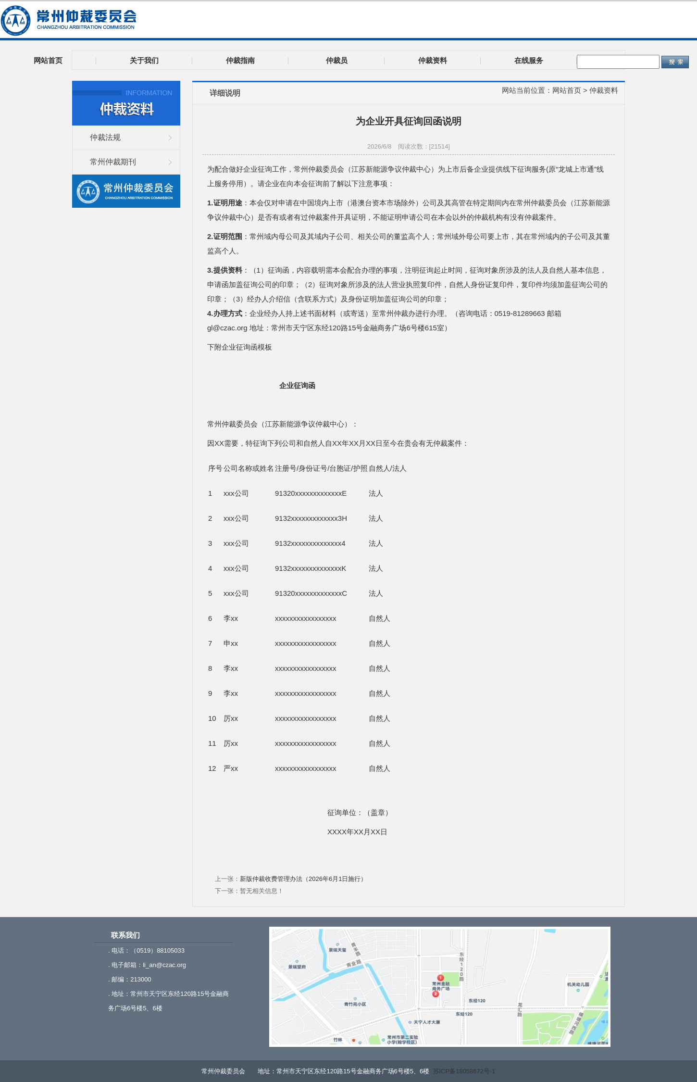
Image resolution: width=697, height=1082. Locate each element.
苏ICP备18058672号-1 (464, 1071)
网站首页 (566, 90)
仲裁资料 (603, 90)
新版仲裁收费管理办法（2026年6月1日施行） (303, 878)
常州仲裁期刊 (113, 162)
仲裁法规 (105, 137)
